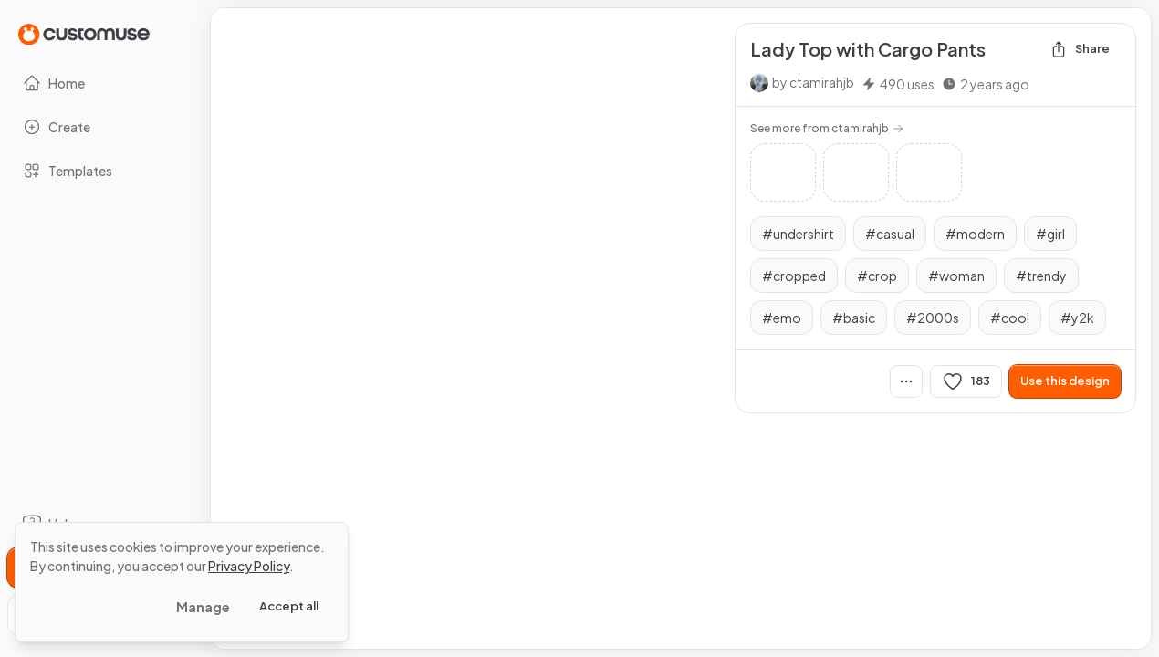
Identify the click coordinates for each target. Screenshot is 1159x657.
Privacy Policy (248, 566)
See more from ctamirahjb (826, 128)
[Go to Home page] (84, 33)
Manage (203, 607)
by (813, 82)
